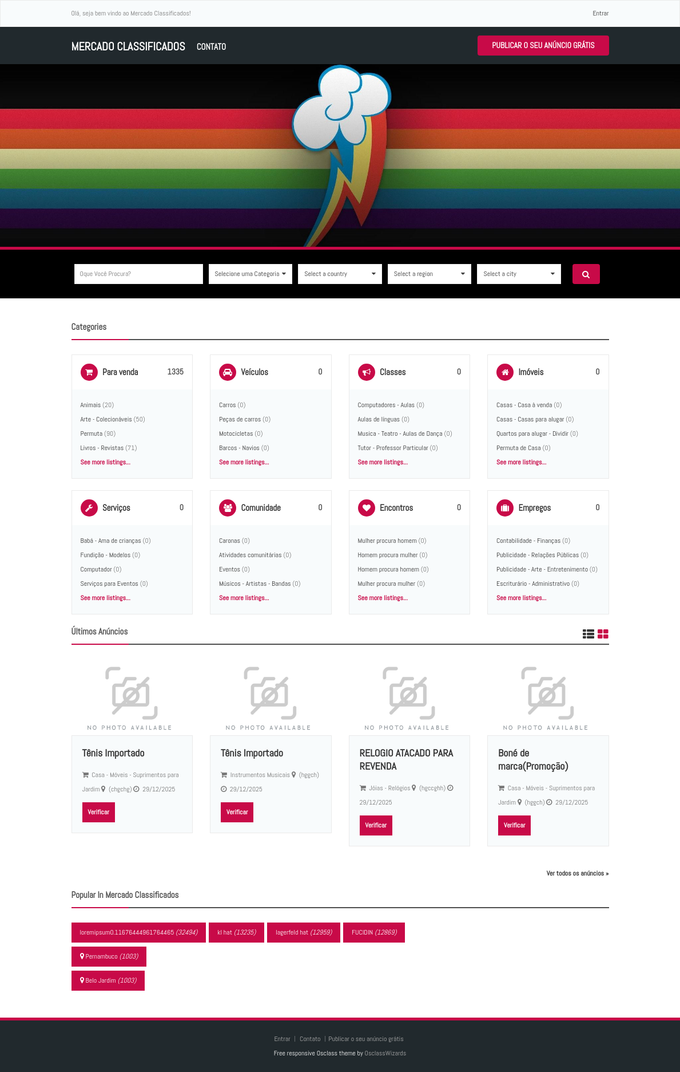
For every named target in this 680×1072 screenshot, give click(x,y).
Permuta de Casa (518, 447)
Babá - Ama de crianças (111, 540)
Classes (392, 371)
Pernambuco (109, 956)
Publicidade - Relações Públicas (537, 554)
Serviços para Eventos (109, 583)
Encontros (396, 507)
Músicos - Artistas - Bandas (255, 583)
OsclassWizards (385, 1053)
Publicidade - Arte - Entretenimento (542, 569)
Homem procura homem (388, 569)
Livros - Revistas (102, 447)
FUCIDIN (374, 932)
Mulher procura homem (387, 540)
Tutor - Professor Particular (393, 447)
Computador (96, 569)
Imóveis (530, 371)
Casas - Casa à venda (524, 404)
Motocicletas (236, 433)
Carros (227, 404)
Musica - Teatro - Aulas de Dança (400, 433)
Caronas (229, 540)
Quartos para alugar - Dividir (532, 433)
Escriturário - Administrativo (533, 583)
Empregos (534, 507)
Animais (91, 404)
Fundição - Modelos (106, 554)
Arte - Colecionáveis (106, 419)
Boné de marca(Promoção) (533, 759)
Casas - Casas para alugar (530, 419)
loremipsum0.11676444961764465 (139, 932)
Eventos (229, 569)
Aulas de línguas (379, 419)
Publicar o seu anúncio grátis (543, 45)
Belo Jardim (108, 980)
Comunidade (260, 507)
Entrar (600, 13)
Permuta (92, 433)
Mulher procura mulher (387, 583)
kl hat (236, 932)
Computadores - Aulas (386, 404)
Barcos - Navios (239, 447)
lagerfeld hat (304, 932)
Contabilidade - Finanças (528, 540)
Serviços (116, 507)
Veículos (254, 371)
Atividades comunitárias (250, 554)
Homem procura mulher (388, 554)
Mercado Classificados (128, 47)
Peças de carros (240, 419)
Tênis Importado (113, 752)
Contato (211, 46)
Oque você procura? (106, 273)
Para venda (120, 371)
